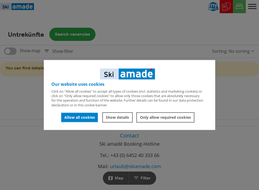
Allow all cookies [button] (79, 117)
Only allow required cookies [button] (165, 117)
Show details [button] (117, 117)
